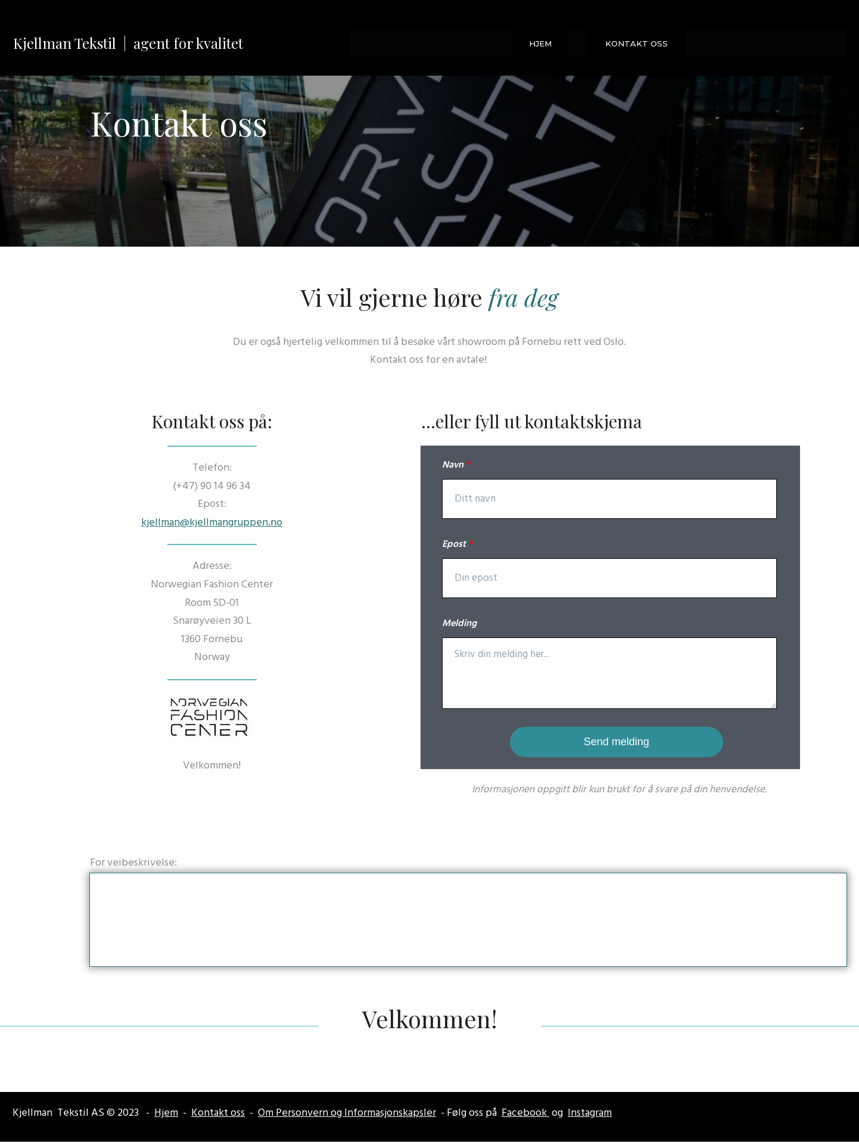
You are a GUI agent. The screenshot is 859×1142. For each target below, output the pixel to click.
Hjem (166, 1113)
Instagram (590, 1113)
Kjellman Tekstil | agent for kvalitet (128, 42)
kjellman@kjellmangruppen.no (211, 522)
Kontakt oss (218, 1113)
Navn (452, 465)
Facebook (525, 1113)
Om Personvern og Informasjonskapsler (347, 1113)
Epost (454, 544)
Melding (459, 623)
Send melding (616, 742)
